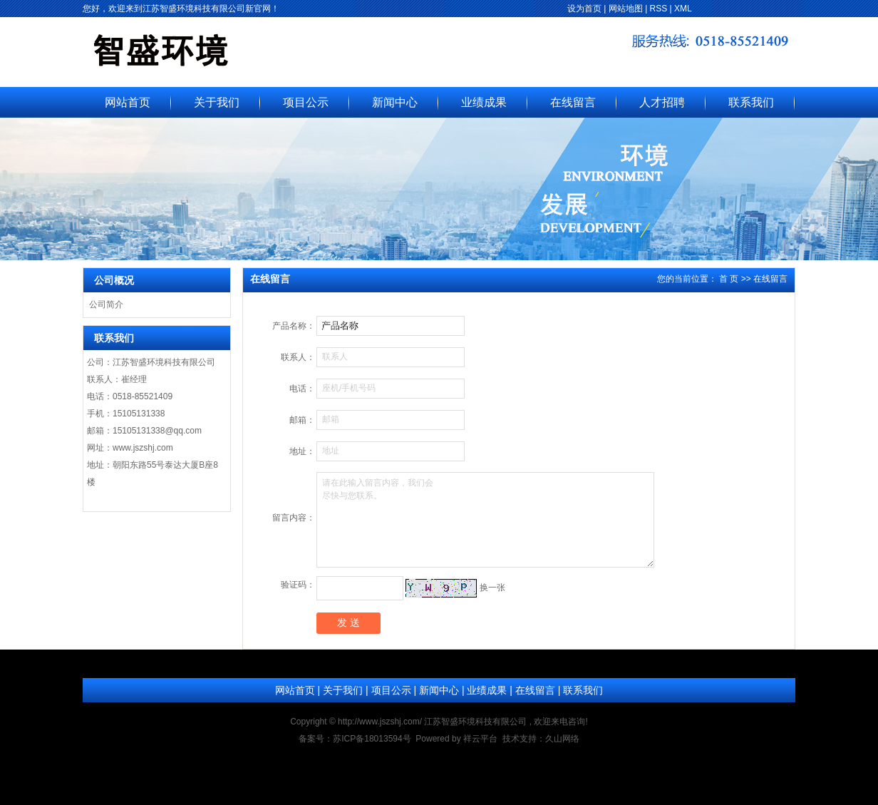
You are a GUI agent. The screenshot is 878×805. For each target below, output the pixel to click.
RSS (659, 9)
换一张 (492, 588)
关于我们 (216, 102)
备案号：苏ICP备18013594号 (354, 739)
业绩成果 (484, 102)
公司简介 (106, 304)
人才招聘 (662, 102)
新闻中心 (395, 102)
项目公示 (306, 102)
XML (683, 9)
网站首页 (127, 102)
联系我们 (751, 102)
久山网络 (562, 739)
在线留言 (573, 102)
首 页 (728, 279)
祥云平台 (480, 739)
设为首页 (584, 9)
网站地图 (626, 9)
